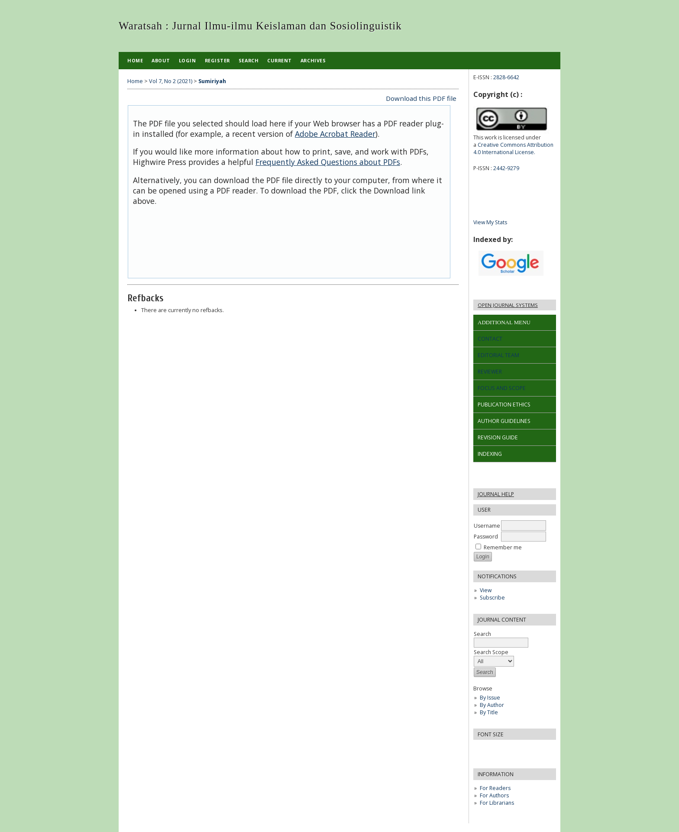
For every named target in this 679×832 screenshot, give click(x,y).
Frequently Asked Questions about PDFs (327, 162)
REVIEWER (490, 371)
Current (279, 60)
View (485, 590)
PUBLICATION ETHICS (504, 404)
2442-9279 (506, 168)
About (161, 60)
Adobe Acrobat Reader (335, 134)
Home (135, 60)
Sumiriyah (212, 81)
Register (217, 60)
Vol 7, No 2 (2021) (170, 81)
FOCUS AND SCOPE (502, 388)
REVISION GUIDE (498, 437)
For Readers (495, 788)
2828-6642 (506, 77)
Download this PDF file (421, 98)
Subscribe (492, 597)
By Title (489, 712)
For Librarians (497, 802)
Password (486, 536)
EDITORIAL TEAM (498, 355)
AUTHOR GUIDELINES (504, 421)
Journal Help (496, 494)
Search (501, 638)
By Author (492, 705)
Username (487, 525)
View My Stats (490, 222)
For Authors (494, 795)
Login (187, 60)
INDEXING (490, 454)
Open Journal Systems (508, 305)
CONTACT (490, 338)
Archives (313, 60)
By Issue (490, 697)
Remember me (503, 547)
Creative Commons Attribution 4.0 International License (513, 148)
